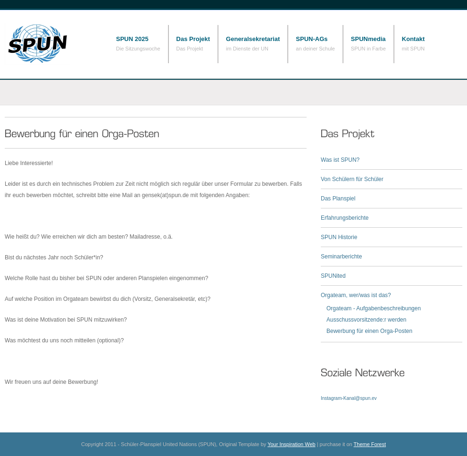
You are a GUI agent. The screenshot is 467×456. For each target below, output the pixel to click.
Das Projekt (193, 38)
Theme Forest (370, 444)
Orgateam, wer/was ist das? (356, 295)
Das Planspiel (338, 198)
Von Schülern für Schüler (352, 179)
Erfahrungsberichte (344, 218)
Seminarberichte (341, 256)
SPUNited (333, 276)
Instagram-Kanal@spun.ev (349, 398)
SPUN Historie (339, 237)
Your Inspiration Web (291, 444)
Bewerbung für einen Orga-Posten (369, 331)
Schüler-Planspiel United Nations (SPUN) (52, 44)
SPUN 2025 (132, 38)
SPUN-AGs (311, 38)
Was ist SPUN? (340, 160)
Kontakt (413, 38)
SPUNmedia (368, 38)
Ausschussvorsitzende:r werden (366, 319)
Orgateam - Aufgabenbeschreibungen (373, 308)
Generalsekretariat (253, 38)
